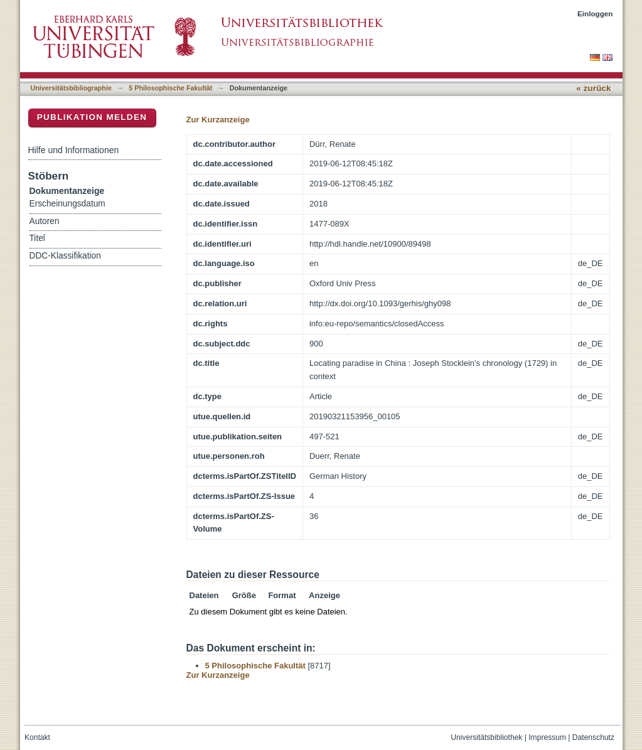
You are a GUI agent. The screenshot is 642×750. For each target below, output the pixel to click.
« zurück (593, 88)
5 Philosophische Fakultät (170, 88)
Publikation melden (92, 117)
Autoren (44, 221)
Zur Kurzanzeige (218, 119)
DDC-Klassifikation (65, 255)
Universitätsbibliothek (486, 737)
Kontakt (37, 737)
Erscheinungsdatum (67, 203)
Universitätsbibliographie (71, 88)
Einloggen (595, 13)
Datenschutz (593, 737)
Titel (37, 238)
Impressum (547, 737)
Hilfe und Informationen (73, 150)
